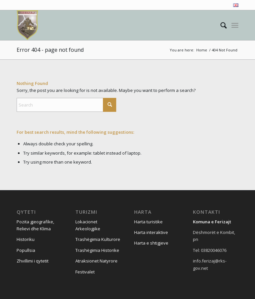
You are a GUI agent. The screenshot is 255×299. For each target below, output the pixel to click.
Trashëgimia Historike (97, 250)
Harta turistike (148, 222)
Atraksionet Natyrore (96, 261)
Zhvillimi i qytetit (32, 261)
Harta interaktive (151, 232)
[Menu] (234, 25)
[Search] (220, 25)
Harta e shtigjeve (151, 243)
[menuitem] (234, 5)
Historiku (26, 239)
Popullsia (26, 250)
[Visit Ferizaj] (27, 25)
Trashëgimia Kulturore (97, 239)
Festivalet (85, 272)
